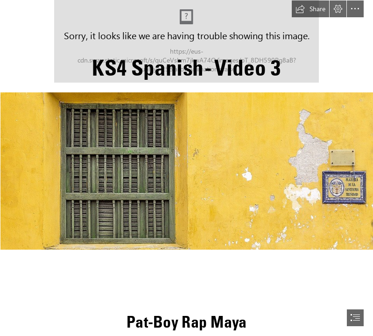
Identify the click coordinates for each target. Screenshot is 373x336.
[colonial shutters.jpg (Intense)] (186, 170)
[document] (186, 168)
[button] (310, 8)
